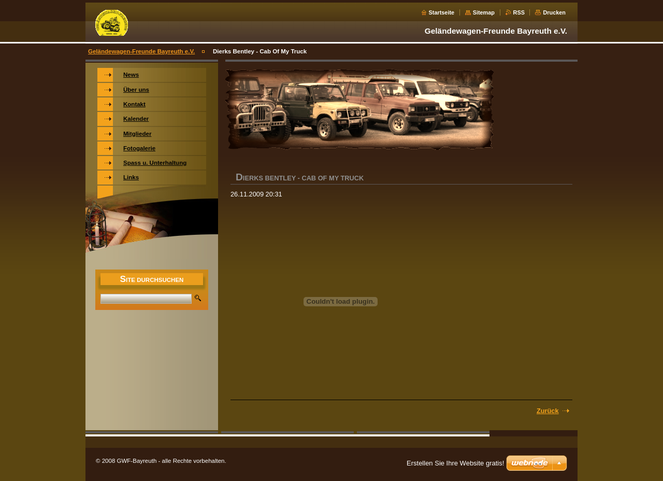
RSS (519, 12)
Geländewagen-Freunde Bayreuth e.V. (141, 51)
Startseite (442, 12)
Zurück (548, 411)
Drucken (554, 12)
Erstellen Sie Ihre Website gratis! (455, 463)
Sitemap (484, 12)
